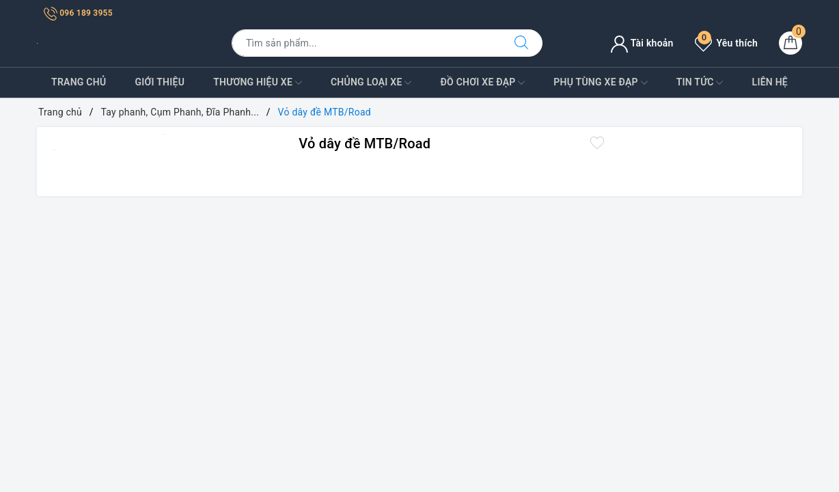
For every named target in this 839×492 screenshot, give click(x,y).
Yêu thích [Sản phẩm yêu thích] (726, 43)
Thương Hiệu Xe (257, 83)
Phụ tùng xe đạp (600, 83)
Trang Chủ (78, 82)
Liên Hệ (770, 82)
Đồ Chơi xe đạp (482, 83)
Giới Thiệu (159, 82)
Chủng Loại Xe (371, 83)
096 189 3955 (78, 13)
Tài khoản (642, 43)
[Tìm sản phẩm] (366, 43)
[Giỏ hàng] (790, 43)
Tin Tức (700, 83)
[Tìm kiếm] (521, 43)
